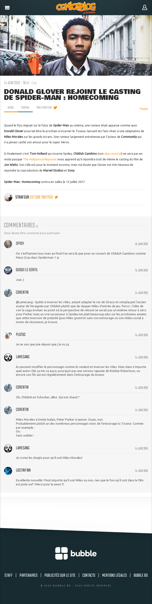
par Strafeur (44, 108)
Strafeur (17, 197)
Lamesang (22, 357)
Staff (9, 575)
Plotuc (21, 334)
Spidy (20, 243)
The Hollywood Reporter (40, 159)
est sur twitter (44, 197)
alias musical (112, 153)
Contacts (88, 575)
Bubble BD (141, 575)
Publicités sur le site (60, 575)
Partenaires (28, 575)
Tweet (143, 108)
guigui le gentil (27, 270)
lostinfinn (23, 470)
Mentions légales (114, 575)
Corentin (22, 292)
